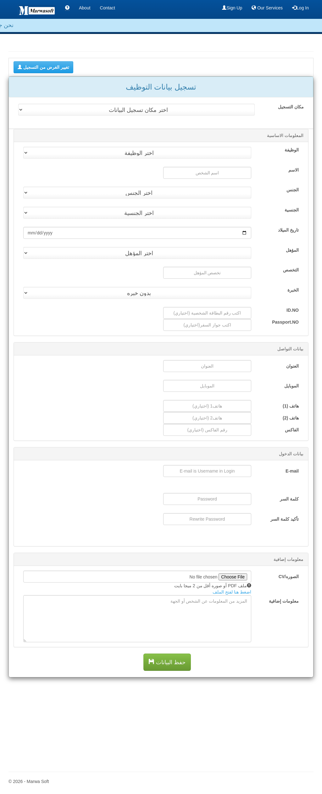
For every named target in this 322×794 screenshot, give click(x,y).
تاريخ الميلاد (288, 230)
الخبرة (293, 290)
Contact (107, 7)
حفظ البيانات (167, 662)
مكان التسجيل (291, 106)
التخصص (291, 269)
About (85, 7)
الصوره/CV (289, 576)
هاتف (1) (291, 405)
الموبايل (291, 385)
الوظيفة (292, 149)
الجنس (292, 189)
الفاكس (292, 429)
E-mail (292, 471)
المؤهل (292, 250)
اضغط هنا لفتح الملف (232, 591)
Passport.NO (285, 322)
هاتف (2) (291, 417)
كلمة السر (289, 498)
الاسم (293, 169)
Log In (300, 7)
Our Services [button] (267, 7)
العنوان (292, 366)
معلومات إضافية (284, 601)
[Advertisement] (161, 721)
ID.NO (292, 310)
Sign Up (232, 7)
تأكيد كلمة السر (284, 519)
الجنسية (292, 209)
